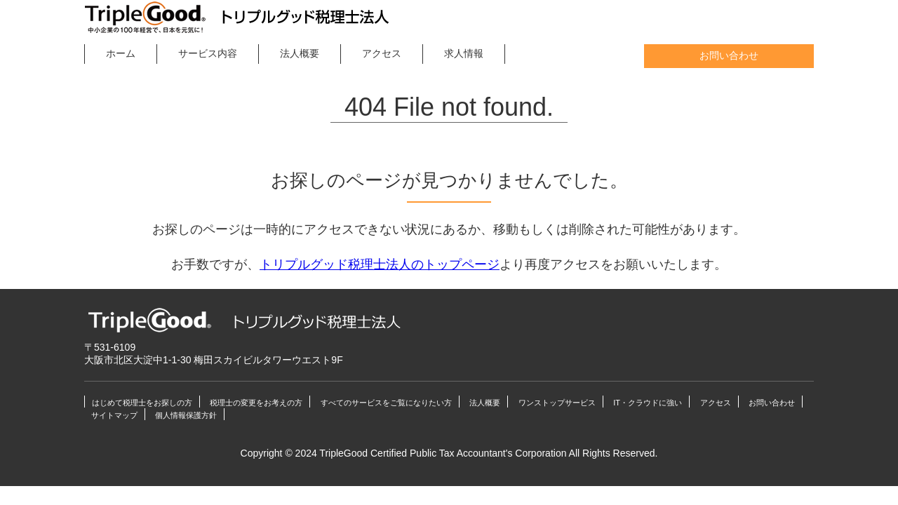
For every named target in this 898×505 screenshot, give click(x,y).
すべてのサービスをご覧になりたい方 (386, 402)
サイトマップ (114, 415)
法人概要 (299, 53)
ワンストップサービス (557, 402)
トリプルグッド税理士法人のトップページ (380, 264)
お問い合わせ (728, 56)
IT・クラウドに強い (647, 402)
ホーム (120, 53)
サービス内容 (207, 53)
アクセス (381, 53)
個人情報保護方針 (186, 415)
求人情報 (463, 53)
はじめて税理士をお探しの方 (142, 402)
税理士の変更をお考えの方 (256, 402)
